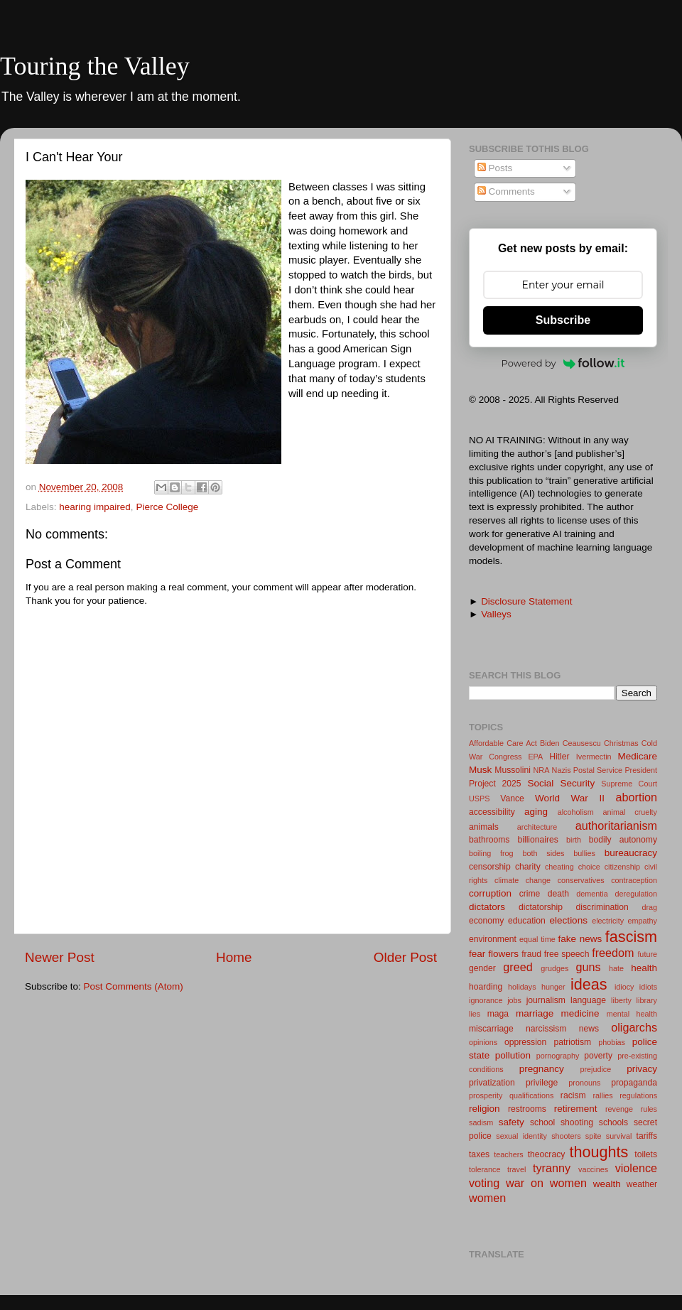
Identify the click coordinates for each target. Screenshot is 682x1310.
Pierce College (167, 507)
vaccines (593, 1169)
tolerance (484, 1169)
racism (573, 1095)
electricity (608, 920)
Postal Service (597, 770)
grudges (554, 968)
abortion (637, 797)
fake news (580, 938)
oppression (525, 1042)
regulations (638, 1095)
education (527, 921)
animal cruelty (630, 812)
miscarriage (491, 1029)
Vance (512, 798)
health (644, 968)
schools (613, 1122)
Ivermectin (594, 756)
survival (619, 1136)
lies (474, 1013)
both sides (543, 853)
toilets (645, 1154)
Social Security (561, 783)
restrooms (527, 1109)
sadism (481, 1122)
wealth (607, 1184)
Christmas (621, 743)
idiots (648, 986)
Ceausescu (582, 743)
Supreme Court (629, 783)
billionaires (538, 840)
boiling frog (491, 853)
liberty (621, 1000)
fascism (631, 937)
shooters (565, 1136)
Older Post (405, 957)
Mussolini (512, 770)
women (487, 1197)
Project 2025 (495, 784)
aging (536, 811)
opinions (483, 1042)
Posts (495, 168)
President (640, 770)
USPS (479, 798)
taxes (479, 1154)
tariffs (647, 1136)
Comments (506, 191)
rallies (603, 1095)
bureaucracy (631, 853)
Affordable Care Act (503, 743)
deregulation (636, 893)
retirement (575, 1108)
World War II (570, 798)
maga (498, 1014)
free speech (567, 954)
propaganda (634, 1083)
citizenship (622, 866)
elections (569, 920)
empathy (642, 920)
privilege (542, 1083)
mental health (632, 1013)
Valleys (496, 614)
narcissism (546, 1029)
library (647, 1000)
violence (636, 1168)
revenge (619, 1109)
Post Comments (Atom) (133, 986)
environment (492, 939)
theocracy (546, 1154)
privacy (642, 1068)
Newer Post (59, 957)
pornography (558, 1055)
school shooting (561, 1122)
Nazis (561, 770)
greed (517, 966)
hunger (553, 986)
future (647, 954)
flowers (503, 953)
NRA (542, 770)
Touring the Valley (95, 66)
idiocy (624, 986)
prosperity (485, 1095)
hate (616, 968)
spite (593, 1136)
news (589, 1029)
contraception (634, 880)
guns (587, 966)
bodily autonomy (623, 840)
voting (484, 1182)
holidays (522, 986)
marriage (534, 1013)
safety (511, 1122)
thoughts (599, 1152)
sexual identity (521, 1136)
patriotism (572, 1042)
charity (528, 867)
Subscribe (563, 320)
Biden (550, 743)
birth (573, 839)
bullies (584, 853)
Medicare (637, 756)
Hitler (559, 757)
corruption (490, 893)
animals (484, 827)
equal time (537, 939)
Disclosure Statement (526, 601)
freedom (613, 952)
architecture (537, 827)
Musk (480, 769)
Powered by (563, 363)
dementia (591, 893)
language (588, 1000)
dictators (487, 907)
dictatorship (541, 907)
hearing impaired (95, 507)
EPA (535, 756)
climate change (522, 880)
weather (642, 1184)
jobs (514, 1000)
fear (477, 953)
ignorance (485, 1000)
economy (486, 921)
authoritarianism (616, 825)
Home (233, 957)
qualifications (531, 1095)
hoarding (485, 987)
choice (589, 866)
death (558, 894)
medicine (580, 1013)
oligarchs (634, 1027)
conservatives (581, 880)
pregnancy (541, 1068)
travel (516, 1169)
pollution (513, 1055)
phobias (611, 1042)
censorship (490, 867)
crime (530, 894)
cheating (559, 866)
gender (482, 968)
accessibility (492, 812)
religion (484, 1108)
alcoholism (576, 812)
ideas (588, 984)
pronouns (584, 1082)
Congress (505, 756)
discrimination (602, 907)
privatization (492, 1083)
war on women (546, 1182)
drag (649, 907)
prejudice (595, 1069)
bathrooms (489, 840)
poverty (598, 1056)
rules (649, 1109)
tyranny (551, 1168)
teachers (508, 1154)
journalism (545, 1000)
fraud (531, 954)
